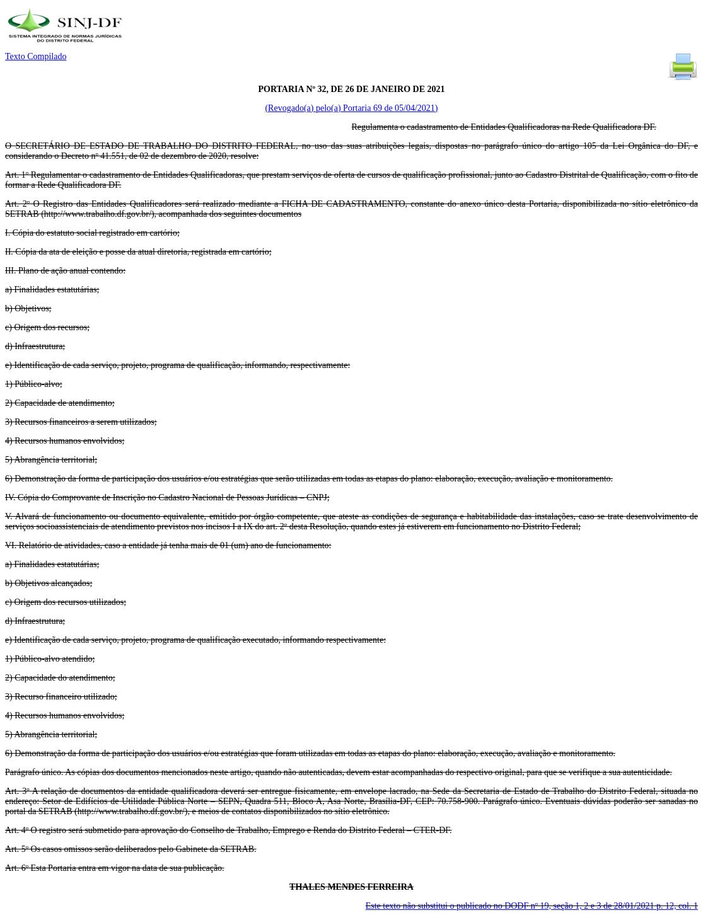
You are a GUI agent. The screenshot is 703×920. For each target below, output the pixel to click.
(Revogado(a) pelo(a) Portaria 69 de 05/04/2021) (351, 108)
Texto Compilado (35, 56)
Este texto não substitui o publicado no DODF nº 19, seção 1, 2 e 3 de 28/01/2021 (532, 906)
